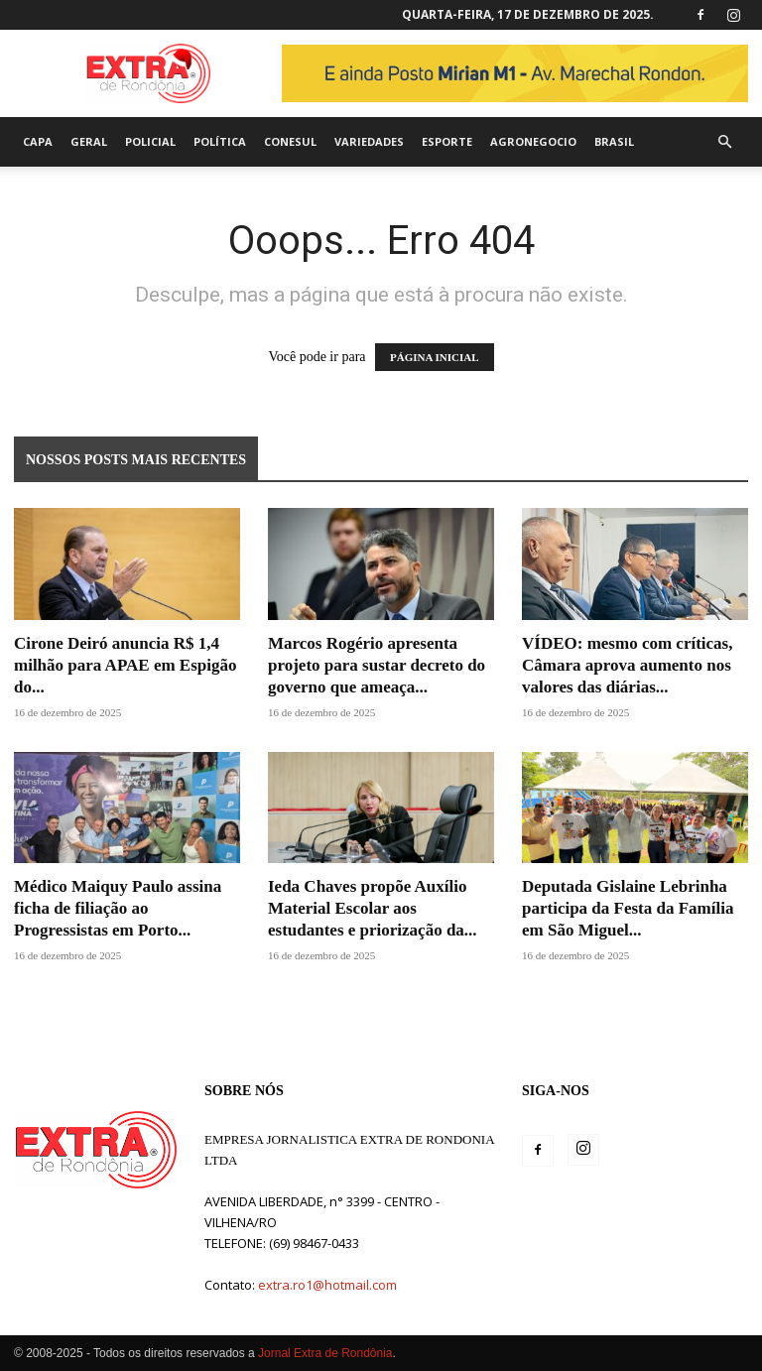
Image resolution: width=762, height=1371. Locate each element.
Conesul (290, 141)
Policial (150, 141)
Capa (38, 141)
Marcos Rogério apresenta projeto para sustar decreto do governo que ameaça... (376, 665)
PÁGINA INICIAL (434, 357)
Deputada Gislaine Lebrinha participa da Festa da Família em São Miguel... (627, 908)
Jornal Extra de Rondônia (325, 1353)
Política (219, 141)
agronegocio (533, 141)
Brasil (614, 141)
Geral (88, 141)
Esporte (447, 141)
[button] (724, 142)
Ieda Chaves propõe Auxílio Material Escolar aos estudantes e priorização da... (372, 908)
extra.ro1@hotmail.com (327, 1285)
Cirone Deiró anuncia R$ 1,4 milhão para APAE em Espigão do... (125, 665)
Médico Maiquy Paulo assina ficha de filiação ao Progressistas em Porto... (117, 908)
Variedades (369, 141)
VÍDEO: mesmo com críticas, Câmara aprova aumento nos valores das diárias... (627, 665)
